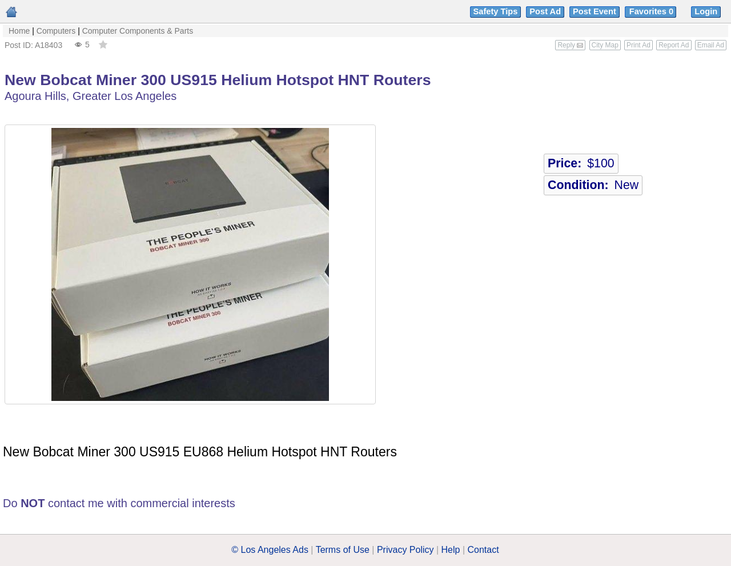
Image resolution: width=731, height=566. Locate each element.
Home (19, 30)
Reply (570, 45)
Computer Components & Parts (138, 30)
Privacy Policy (405, 550)
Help (450, 550)
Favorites (652, 11)
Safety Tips (495, 11)
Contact (483, 550)
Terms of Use (342, 550)
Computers (56, 30)
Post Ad (545, 11)
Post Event (594, 11)
